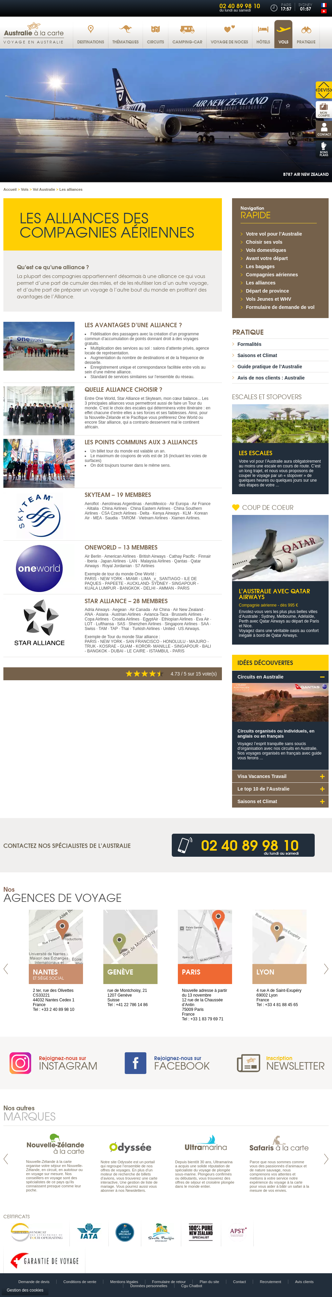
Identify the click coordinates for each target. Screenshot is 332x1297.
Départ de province (267, 291)
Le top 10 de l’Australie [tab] (263, 789)
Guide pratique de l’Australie (269, 366)
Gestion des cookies (25, 1290)
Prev (5, 969)
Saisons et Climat (257, 355)
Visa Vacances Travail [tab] (262, 776)
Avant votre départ (267, 258)
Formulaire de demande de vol (280, 307)
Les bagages (260, 266)
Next (326, 969)
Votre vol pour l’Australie (274, 234)
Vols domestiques (266, 250)
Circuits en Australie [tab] (260, 677)
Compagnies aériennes (272, 274)
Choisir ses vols (264, 242)
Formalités (249, 344)
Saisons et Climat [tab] (257, 801)
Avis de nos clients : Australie (271, 378)
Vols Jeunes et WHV (268, 299)
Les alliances (260, 282)
